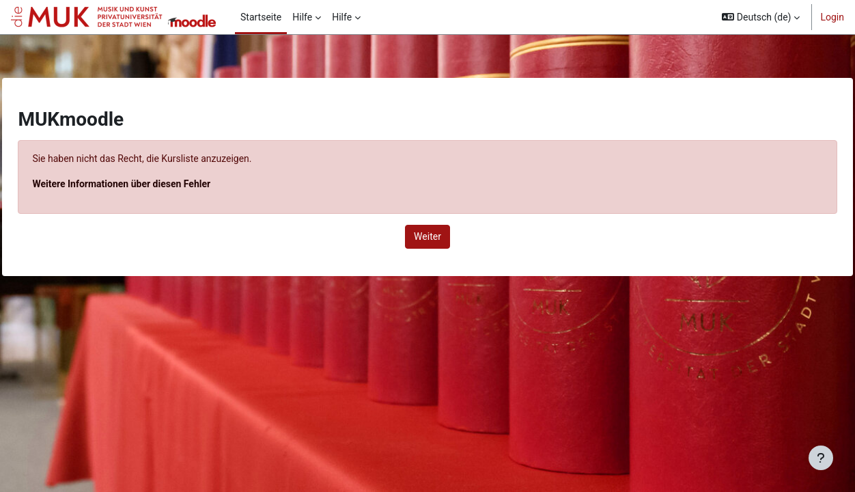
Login (832, 17)
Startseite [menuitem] (260, 17)
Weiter (427, 236)
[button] (761, 17)
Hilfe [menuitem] (302, 17)
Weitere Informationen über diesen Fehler (152, 183)
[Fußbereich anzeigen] (821, 458)
